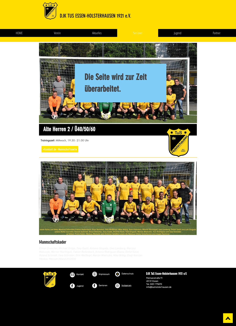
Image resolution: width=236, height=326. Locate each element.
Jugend (79, 286)
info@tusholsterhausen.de (158, 287)
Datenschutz (128, 273)
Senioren (103, 285)
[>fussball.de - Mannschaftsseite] (59, 149)
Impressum (104, 274)
